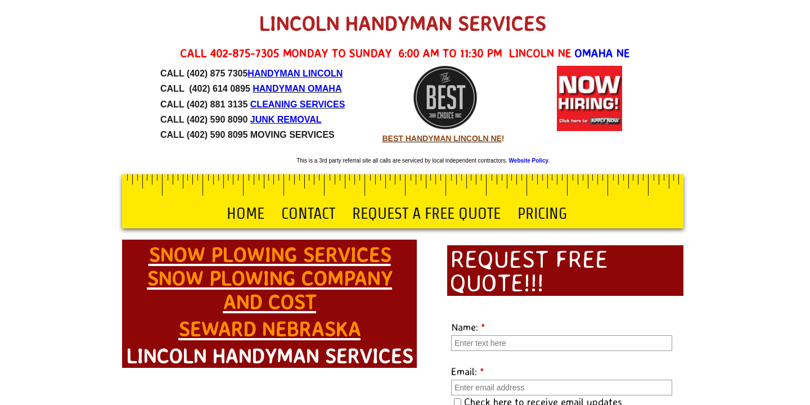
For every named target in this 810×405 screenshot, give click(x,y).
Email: (467, 371)
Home (245, 213)
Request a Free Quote (426, 213)
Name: (468, 327)
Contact (308, 213)
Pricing (542, 213)
